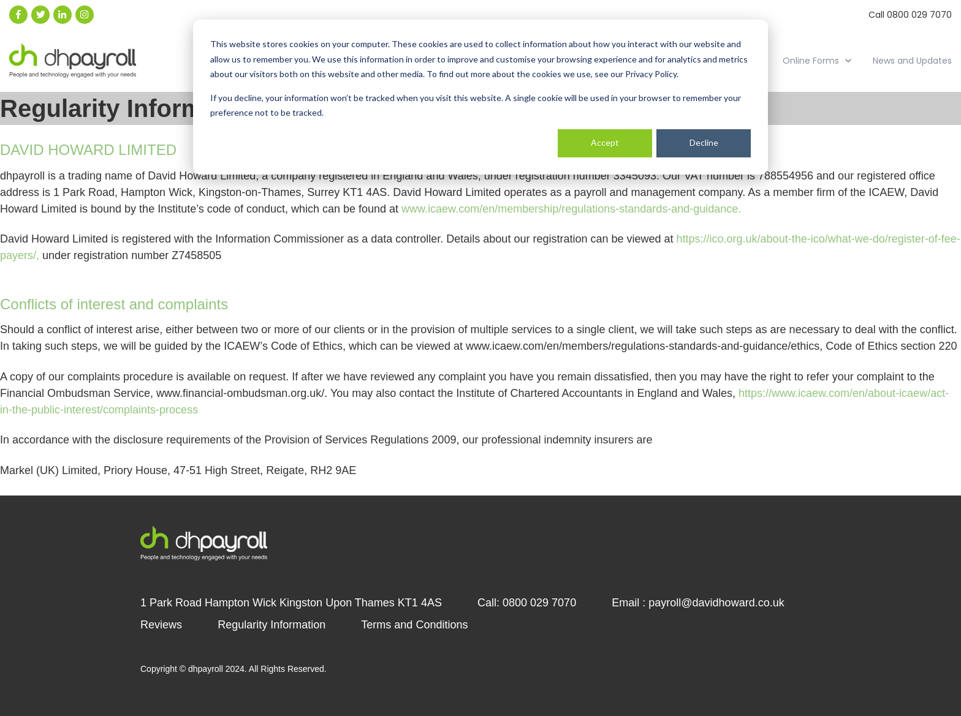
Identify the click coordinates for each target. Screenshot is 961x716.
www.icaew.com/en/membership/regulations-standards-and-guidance (569, 209)
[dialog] (480, 97)
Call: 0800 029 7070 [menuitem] (526, 603)
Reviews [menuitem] (161, 625)
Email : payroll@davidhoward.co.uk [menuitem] (698, 603)
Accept (605, 142)
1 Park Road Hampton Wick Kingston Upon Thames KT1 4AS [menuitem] (291, 603)
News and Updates (912, 61)
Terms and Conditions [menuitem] (414, 625)
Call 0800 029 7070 (910, 15)
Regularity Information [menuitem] (271, 625)
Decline (703, 142)
